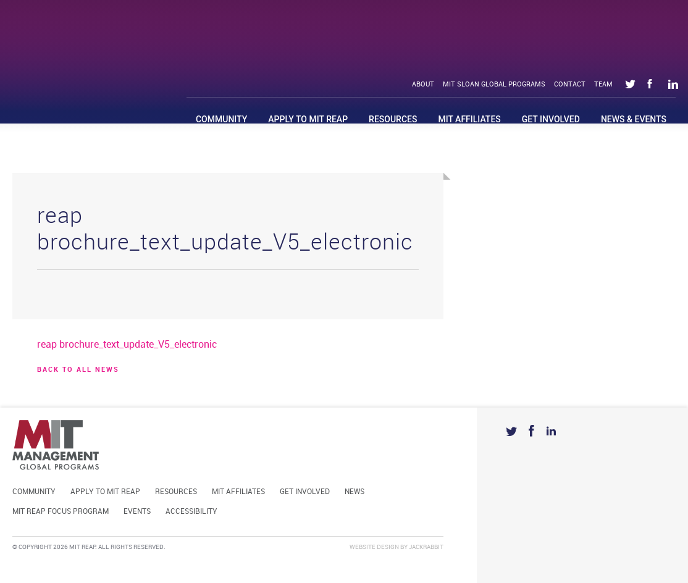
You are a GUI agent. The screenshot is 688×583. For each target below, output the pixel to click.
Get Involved (551, 119)
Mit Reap (99, 41)
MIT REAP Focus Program (60, 512)
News (354, 492)
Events (137, 512)
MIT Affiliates (469, 119)
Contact (569, 84)
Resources (393, 119)
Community (221, 119)
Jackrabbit (426, 547)
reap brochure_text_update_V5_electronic (127, 345)
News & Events (633, 119)
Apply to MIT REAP (308, 119)
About (423, 84)
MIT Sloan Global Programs (494, 84)
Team (603, 84)
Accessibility (191, 512)
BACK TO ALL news (78, 370)
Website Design (374, 547)
